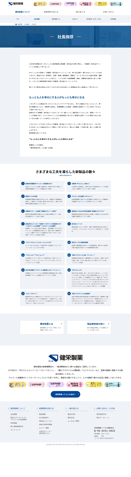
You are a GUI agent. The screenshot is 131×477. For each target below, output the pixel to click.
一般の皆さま (73, 438)
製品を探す (72, 445)
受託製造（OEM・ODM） (94, 19)
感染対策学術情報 (45, 455)
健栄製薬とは (56, 19)
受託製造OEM (101, 445)
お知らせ (75, 19)
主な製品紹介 (44, 448)
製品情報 (42, 445)
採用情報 (113, 19)
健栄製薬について (18, 438)
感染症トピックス (45, 451)
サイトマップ (15, 460)
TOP (17, 19)
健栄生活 (71, 448)
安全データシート (102, 448)
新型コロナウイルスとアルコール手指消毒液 (19, 449)
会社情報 (37, 19)
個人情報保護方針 (17, 457)
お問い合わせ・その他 (105, 438)
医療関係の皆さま (46, 438)
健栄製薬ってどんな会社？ (65, 425)
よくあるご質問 (73, 451)
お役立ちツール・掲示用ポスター (45, 463)
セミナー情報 (44, 458)
